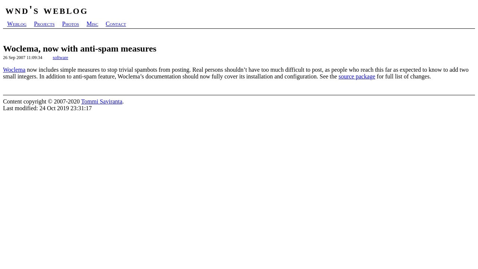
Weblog (17, 24)
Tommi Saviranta (101, 101)
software (60, 57)
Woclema (14, 70)
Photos (70, 24)
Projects (44, 24)
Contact (116, 24)
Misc (92, 24)
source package (357, 76)
